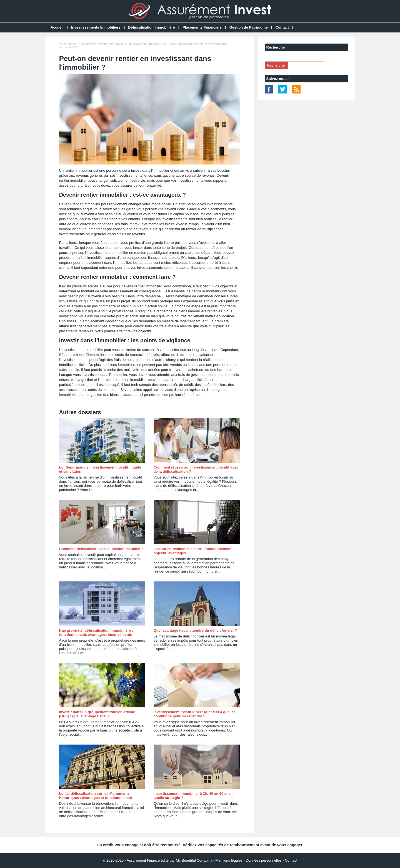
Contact (282, 27)
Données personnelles (263, 860)
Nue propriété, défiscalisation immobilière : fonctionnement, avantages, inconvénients (96, 632)
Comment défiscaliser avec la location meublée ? (101, 549)
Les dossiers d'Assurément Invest (101, 43)
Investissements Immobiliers (96, 27)
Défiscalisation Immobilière (151, 27)
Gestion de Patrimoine (248, 27)
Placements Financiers (202, 27)
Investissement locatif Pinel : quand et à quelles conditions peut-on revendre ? (195, 714)
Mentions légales (228, 860)
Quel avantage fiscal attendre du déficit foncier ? (195, 630)
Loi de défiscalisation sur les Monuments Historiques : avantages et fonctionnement (95, 795)
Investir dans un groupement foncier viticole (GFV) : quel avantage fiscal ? (97, 714)
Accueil (57, 27)
